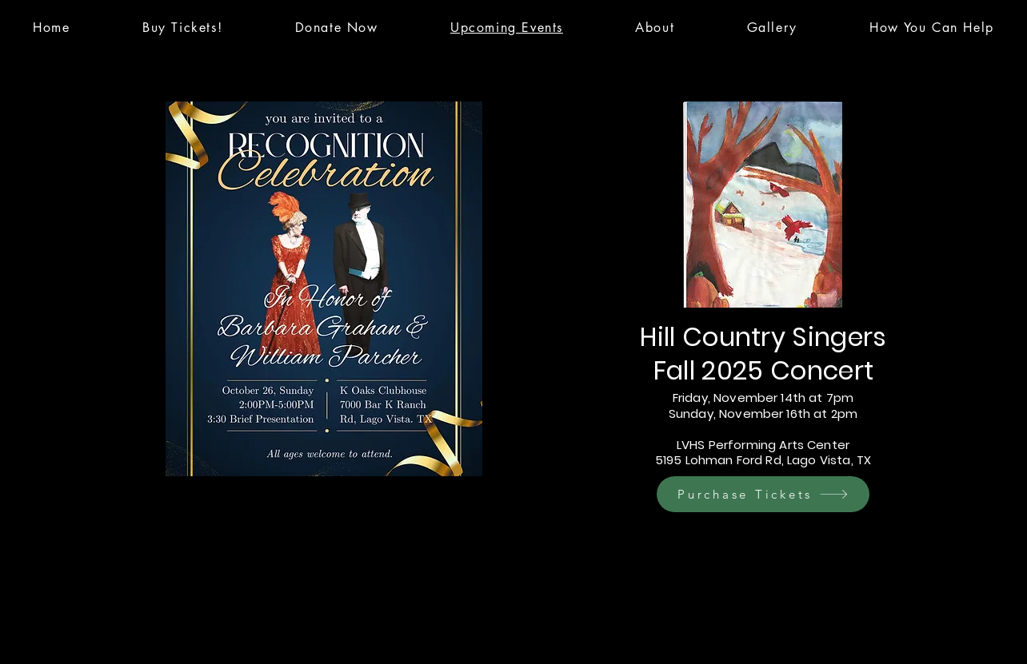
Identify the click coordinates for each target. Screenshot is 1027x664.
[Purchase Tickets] (763, 494)
